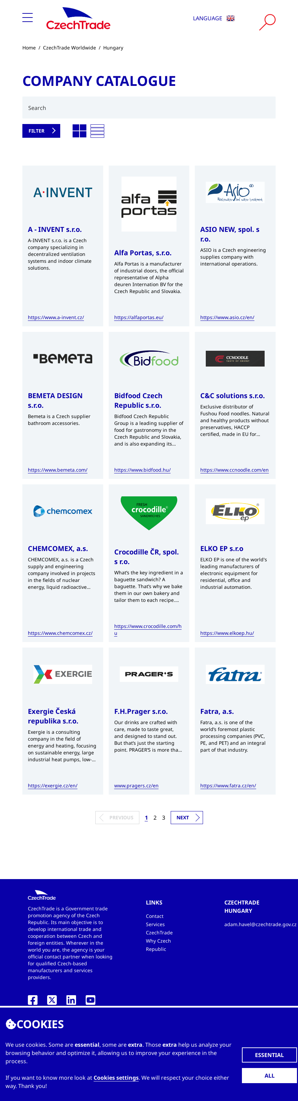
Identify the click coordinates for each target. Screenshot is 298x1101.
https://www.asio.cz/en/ (227, 317)
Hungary (113, 47)
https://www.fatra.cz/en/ (228, 785)
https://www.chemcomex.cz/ (60, 633)
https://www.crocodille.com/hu (148, 629)
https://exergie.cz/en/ (52, 785)
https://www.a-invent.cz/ (56, 317)
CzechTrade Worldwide (69, 47)
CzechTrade (159, 932)
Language (214, 18)
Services (155, 924)
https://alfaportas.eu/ (138, 317)
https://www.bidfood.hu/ (142, 470)
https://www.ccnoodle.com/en (234, 470)
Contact (154, 916)
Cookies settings (116, 1077)
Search (37, 108)
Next (183, 817)
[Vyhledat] (267, 22)
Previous (121, 817)
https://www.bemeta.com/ (57, 470)
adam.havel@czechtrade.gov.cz (260, 924)
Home (29, 47)
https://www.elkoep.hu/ (227, 633)
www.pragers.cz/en (136, 785)
